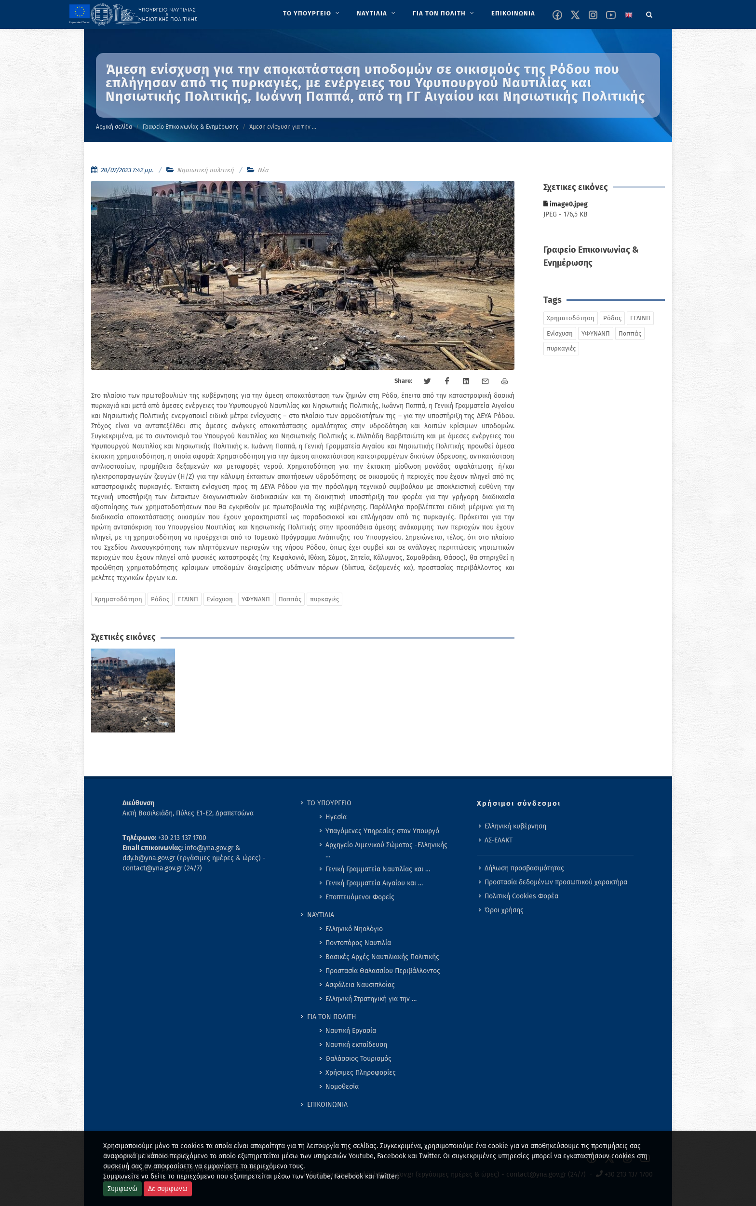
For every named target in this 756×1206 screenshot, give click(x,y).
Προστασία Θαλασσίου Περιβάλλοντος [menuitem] (382, 971)
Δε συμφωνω (168, 1189)
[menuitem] (312, 13)
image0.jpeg (565, 204)
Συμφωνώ (122, 1189)
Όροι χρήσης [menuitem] (504, 910)
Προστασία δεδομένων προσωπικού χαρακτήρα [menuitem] (556, 882)
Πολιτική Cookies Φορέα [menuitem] (521, 896)
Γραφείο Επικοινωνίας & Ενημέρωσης (191, 126)
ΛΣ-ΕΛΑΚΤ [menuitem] (499, 840)
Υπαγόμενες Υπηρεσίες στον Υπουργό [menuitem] (382, 831)
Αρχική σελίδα (114, 126)
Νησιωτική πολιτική (205, 170)
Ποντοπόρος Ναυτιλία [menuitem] (358, 943)
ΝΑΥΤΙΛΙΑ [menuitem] (320, 915)
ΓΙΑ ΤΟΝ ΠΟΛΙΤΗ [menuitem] (331, 1017)
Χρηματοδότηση (118, 599)
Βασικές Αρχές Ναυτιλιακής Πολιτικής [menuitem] (382, 957)
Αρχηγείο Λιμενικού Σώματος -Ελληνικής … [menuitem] (386, 850)
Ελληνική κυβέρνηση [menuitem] (515, 826)
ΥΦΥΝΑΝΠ (256, 599)
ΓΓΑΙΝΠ (188, 599)
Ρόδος (160, 599)
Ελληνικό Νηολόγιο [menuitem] (354, 929)
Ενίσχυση (220, 599)
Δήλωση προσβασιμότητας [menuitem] (524, 868)
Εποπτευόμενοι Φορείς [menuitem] (359, 897)
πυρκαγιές (324, 599)
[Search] (649, 13)
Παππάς (290, 599)
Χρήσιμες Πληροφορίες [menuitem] (360, 1073)
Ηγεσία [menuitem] (336, 817)
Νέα (263, 170)
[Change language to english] (628, 15)
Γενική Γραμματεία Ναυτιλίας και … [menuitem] (377, 869)
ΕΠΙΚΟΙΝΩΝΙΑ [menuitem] (327, 1104)
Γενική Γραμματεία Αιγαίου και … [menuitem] (374, 883)
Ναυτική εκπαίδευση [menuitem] (356, 1045)
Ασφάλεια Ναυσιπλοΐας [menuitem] (360, 985)
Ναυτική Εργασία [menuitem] (350, 1031)
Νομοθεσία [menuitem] (342, 1087)
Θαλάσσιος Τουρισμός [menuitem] (358, 1059)
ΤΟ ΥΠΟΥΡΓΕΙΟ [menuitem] (329, 803)
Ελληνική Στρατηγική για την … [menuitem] (371, 999)
